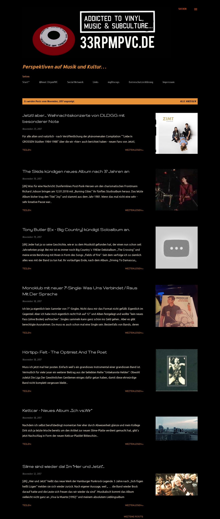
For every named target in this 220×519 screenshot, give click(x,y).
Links (95, 82)
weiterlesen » (134, 150)
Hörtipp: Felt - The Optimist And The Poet (64, 352)
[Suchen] (182, 9)
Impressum (168, 82)
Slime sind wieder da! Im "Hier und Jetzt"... (63, 466)
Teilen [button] (26, 150)
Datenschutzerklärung (141, 82)
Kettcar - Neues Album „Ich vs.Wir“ (57, 410)
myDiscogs (113, 82)
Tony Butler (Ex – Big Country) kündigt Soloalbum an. (76, 229)
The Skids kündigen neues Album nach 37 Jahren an (75, 171)
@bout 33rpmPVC (48, 82)
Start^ (26, 82)
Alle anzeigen (188, 101)
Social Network (75, 82)
